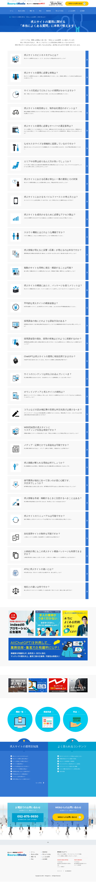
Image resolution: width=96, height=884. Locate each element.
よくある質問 (71, 10)
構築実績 (48, 10)
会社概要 (82, 10)
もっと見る (39, 792)
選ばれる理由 (21, 10)
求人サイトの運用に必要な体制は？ (23, 761)
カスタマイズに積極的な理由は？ (23, 774)
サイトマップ (60, 873)
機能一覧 (32, 10)
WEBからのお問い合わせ (75, 3)
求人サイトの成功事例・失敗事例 (69, 764)
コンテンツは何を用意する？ (21, 784)
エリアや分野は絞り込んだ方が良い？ (24, 771)
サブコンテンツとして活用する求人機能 (71, 771)
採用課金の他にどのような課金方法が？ (24, 778)
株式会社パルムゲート (63, 854)
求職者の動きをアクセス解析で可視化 (70, 761)
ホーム (11, 10)
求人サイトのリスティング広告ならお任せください (74, 758)
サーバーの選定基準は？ (20, 768)
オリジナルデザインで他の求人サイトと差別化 (73, 768)
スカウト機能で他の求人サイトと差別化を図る (73, 774)
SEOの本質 (63, 778)
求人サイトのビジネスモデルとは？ (23, 758)
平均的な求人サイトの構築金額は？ (23, 781)
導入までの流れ (60, 10)
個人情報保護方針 (70, 873)
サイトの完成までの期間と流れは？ (23, 764)
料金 (40, 10)
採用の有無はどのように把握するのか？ (24, 788)
